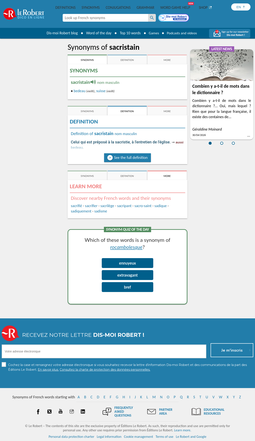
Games (152, 33)
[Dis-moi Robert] (174, 18)
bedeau (79, 91)
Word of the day (97, 33)
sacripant (124, 205)
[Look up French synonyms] (152, 18)
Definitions (65, 7)
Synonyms (91, 7)
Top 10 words (128, 33)
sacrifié (76, 205)
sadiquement (81, 211)
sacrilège (107, 205)
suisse (101, 91)
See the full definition (130, 157)
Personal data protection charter (71, 437)
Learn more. (182, 430)
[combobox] (105, 18)
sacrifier (91, 205)
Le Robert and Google (191, 437)
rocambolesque (126, 247)
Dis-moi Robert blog (60, 33)
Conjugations (118, 7)
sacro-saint (142, 205)
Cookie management (138, 437)
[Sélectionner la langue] (240, 7)
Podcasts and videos (182, 33)
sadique (160, 205)
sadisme (100, 211)
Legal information (109, 437)
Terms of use (164, 437)
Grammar (145, 7)
